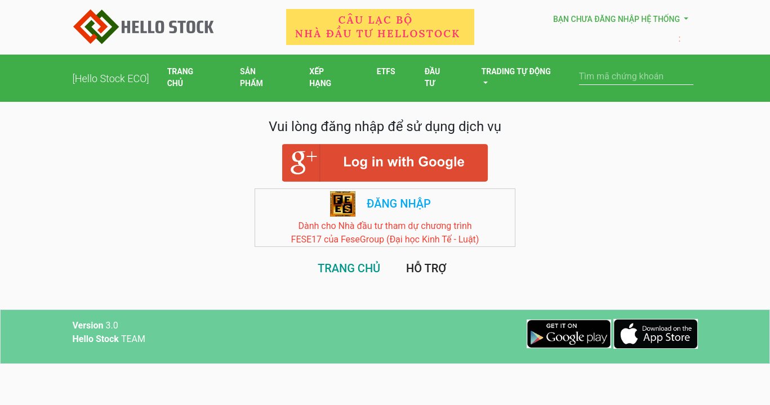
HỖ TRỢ (426, 268)
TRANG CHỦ (189, 78)
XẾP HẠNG (328, 78)
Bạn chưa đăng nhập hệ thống (617, 19)
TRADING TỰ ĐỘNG (515, 71)
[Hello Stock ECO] (111, 78)
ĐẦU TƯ (438, 78)
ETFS (386, 73)
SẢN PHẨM (260, 78)
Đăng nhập (399, 203)
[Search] (636, 76)
